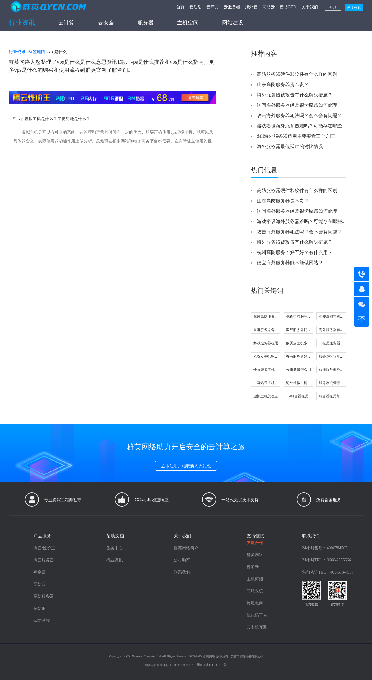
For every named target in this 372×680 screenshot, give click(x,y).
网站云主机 (266, 382)
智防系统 (41, 620)
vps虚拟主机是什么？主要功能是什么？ (112, 130)
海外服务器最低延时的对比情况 (290, 146)
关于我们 (309, 6)
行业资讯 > (19, 51)
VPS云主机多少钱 (266, 357)
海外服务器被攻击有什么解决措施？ (294, 94)
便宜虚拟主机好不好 (265, 370)
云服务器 (232, 6)
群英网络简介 (186, 547)
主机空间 (187, 22)
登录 (333, 7)
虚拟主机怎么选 (265, 396)
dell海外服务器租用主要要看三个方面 (296, 135)
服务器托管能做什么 (331, 357)
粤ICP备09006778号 (212, 664)
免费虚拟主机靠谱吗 (331, 317)
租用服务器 (331, 342)
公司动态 (182, 560)
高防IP (39, 608)
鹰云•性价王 (44, 547)
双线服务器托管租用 (331, 370)
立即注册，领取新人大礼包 (186, 465)
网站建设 (232, 22)
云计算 (66, 22)
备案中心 (114, 547)
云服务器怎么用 (298, 369)
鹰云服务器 (43, 560)
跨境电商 (255, 603)
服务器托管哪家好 (331, 383)
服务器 (146, 22)
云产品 (212, 6)
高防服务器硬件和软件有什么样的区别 (297, 74)
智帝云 (253, 566)
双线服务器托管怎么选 (298, 330)
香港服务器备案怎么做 (265, 330)
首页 (180, 6)
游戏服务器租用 (265, 342)
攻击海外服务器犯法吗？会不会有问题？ (299, 115)
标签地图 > (38, 51)
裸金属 (39, 572)
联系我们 (182, 572)
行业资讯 (22, 22)
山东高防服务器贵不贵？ (283, 84)
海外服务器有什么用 (331, 330)
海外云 (251, 6)
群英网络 (255, 554)
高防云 (268, 6)
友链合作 (255, 542)
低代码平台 (257, 615)
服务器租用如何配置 (331, 397)
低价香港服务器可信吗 (298, 317)
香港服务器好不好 (298, 357)
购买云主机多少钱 (298, 343)
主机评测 (255, 578)
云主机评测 (257, 627)
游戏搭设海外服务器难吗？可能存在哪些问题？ (299, 125)
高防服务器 (43, 596)
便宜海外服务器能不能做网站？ (290, 262)
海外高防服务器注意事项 (265, 317)
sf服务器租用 (298, 396)
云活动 (195, 6)
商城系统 (255, 591)
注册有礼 (354, 7)
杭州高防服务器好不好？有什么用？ (294, 252)
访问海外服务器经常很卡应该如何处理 (297, 104)
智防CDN (288, 6)
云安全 (106, 22)
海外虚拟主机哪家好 (298, 383)
